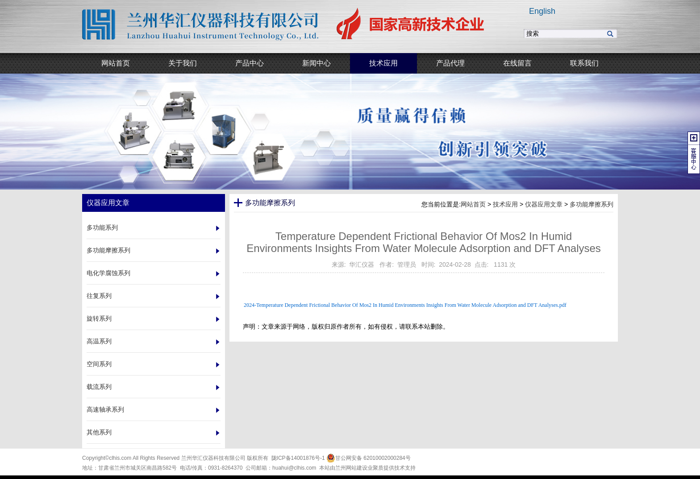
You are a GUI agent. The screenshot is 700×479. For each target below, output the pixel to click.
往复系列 (99, 295)
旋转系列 (99, 318)
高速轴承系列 (105, 409)
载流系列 (99, 386)
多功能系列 (102, 227)
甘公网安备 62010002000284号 (368, 458)
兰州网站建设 (351, 468)
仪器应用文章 (543, 204)
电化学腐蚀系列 (108, 273)
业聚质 (375, 468)
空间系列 (99, 364)
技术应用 (505, 204)
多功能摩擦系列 (108, 250)
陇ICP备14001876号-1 (298, 458)
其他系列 (99, 432)
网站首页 (473, 204)
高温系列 (99, 341)
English (542, 11)
